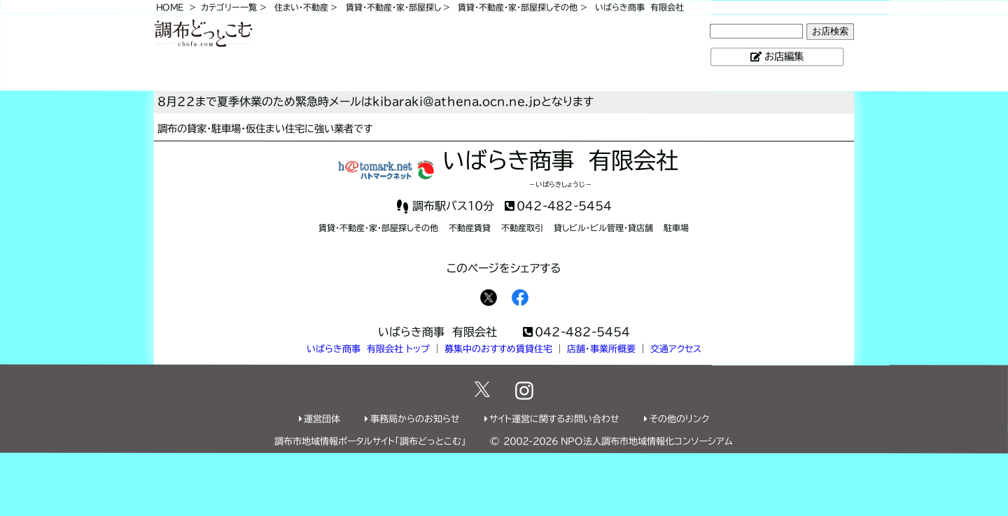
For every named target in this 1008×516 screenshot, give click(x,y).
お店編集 (784, 56)
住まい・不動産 (301, 7)
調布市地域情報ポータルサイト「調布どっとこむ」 (370, 441)
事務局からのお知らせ (415, 419)
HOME (169, 7)
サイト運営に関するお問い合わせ (554, 419)
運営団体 (322, 419)
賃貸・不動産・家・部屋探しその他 (518, 7)
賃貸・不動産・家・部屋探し (393, 7)
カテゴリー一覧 (229, 7)
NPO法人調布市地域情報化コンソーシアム (647, 441)
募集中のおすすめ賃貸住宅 (498, 349)
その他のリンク (679, 419)
